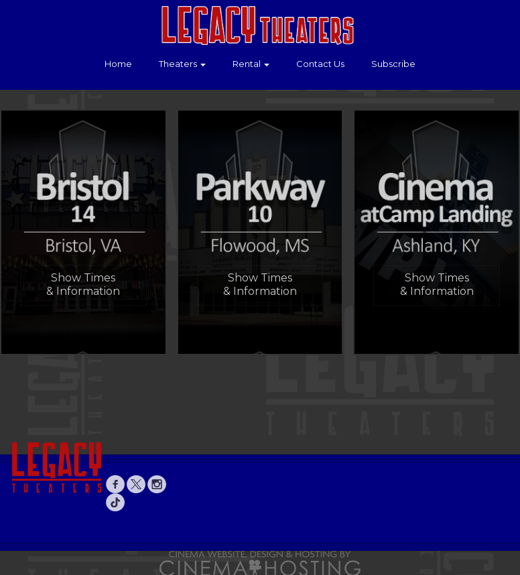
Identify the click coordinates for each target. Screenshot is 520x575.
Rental (251, 63)
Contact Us (320, 63)
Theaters (182, 63)
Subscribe (393, 63)
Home (118, 63)
